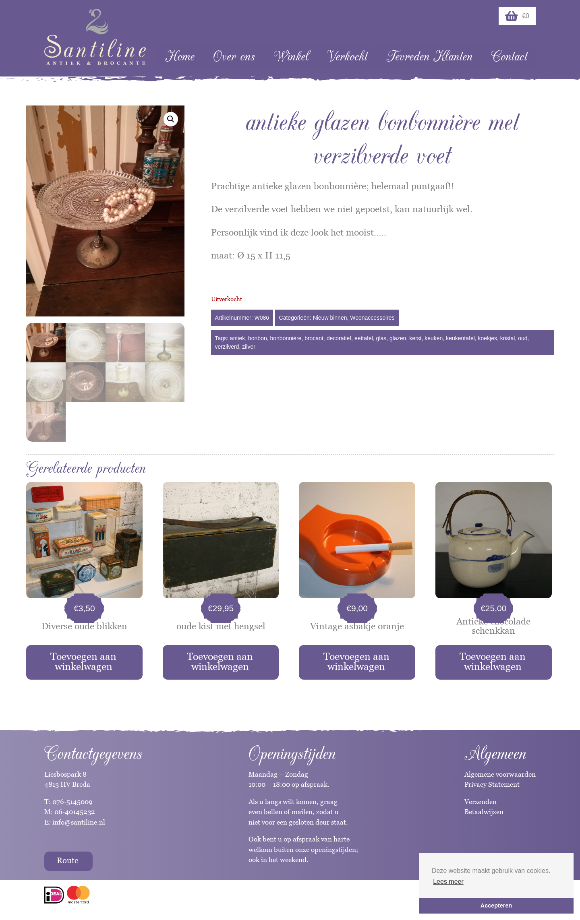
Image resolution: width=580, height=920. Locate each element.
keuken (434, 338)
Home (180, 57)
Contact (509, 57)
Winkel (291, 57)
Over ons (234, 57)
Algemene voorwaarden (500, 774)
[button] (171, 119)
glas (381, 338)
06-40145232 (74, 812)
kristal (507, 338)
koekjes (487, 338)
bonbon (257, 338)
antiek (237, 338)
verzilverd (227, 346)
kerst (415, 338)
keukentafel (460, 338)
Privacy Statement (492, 784)
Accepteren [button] (496, 905)
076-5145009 (72, 802)
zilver (248, 346)
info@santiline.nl (78, 822)
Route (68, 860)
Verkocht (347, 57)
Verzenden (480, 802)
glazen (397, 338)
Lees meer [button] (448, 881)
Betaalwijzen (483, 812)
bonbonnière (286, 338)
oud (522, 338)
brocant (313, 338)
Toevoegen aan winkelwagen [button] (83, 661)
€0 (517, 16)
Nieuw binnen (330, 317)
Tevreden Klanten (429, 57)
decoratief (339, 338)
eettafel (363, 338)
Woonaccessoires (372, 317)
